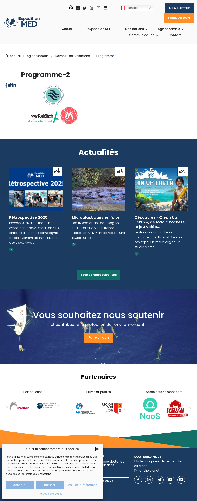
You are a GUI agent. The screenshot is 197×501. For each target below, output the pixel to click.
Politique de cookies (50, 493)
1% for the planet (146, 470)
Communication (141, 35)
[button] (97, 449)
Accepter (20, 485)
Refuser (49, 485)
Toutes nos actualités (99, 275)
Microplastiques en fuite (96, 217)
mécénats (174, 392)
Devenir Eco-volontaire (72, 56)
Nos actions (134, 29)
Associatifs (154, 392)
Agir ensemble (169, 29)
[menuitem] (67, 29)
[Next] (193, 191)
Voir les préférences (82, 485)
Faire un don (179, 18)
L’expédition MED (98, 29)
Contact (175, 35)
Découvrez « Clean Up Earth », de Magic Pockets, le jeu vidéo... (160, 222)
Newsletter (179, 8)
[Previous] (4, 191)
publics (105, 392)
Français (129, 8)
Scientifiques (32, 392)
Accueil (67, 29)
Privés (90, 392)
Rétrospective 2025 (28, 217)
